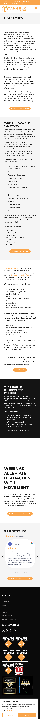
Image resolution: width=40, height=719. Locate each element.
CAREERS (5, 612)
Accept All (27, 715)
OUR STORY (6, 601)
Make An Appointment (20, 108)
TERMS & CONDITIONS (9, 619)
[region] (19, 709)
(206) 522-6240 (20, 1)
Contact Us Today (20, 251)
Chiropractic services (11, 268)
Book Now (20, 370)
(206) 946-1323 (17, 3)
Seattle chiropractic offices (20, 275)
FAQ (3, 608)
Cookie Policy (10, 711)
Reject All (10, 715)
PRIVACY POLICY (7, 616)
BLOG (4, 605)
